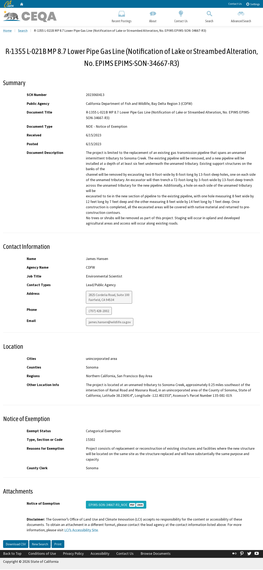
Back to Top (12, 554)
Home (7, 31)
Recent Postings (121, 16)
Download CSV (16, 545)
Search (209, 16)
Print (58, 545)
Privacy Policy (73, 554)
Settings (253, 4)
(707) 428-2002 (99, 311)
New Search (40, 545)
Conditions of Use (42, 554)
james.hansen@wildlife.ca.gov (110, 323)
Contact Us (235, 4)
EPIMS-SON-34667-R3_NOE (116, 505)
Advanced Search (241, 16)
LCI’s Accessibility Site (81, 530)
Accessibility (100, 554)
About (152, 16)
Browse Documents (156, 554)
